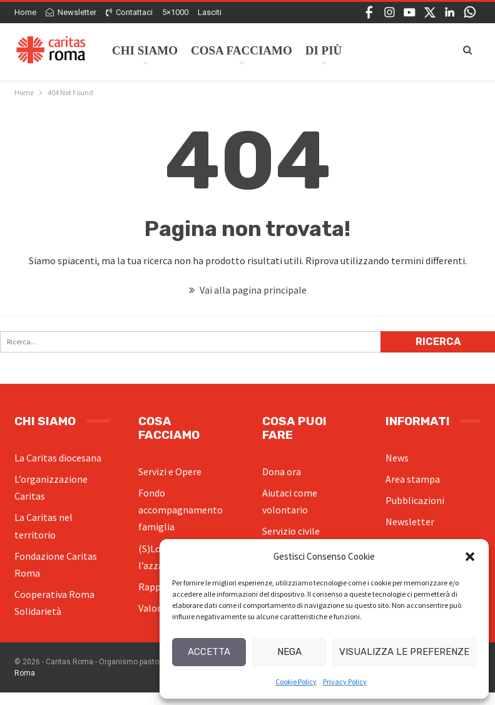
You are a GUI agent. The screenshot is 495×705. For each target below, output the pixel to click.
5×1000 (175, 12)
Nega (289, 651)
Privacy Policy (345, 681)
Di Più (323, 50)
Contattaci (129, 12)
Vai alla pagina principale (248, 290)
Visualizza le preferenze (404, 651)
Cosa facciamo (241, 50)
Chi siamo (145, 50)
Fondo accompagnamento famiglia (180, 509)
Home (25, 12)
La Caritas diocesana (57, 457)
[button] (470, 556)
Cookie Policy (296, 681)
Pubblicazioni (414, 500)
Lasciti (210, 12)
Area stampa (412, 479)
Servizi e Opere (170, 471)
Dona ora (281, 471)
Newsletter (71, 12)
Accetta (209, 651)
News (397, 457)
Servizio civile (291, 531)
